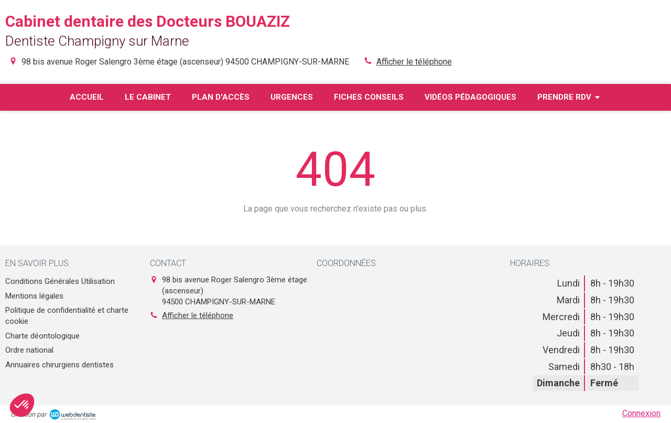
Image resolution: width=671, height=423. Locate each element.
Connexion (641, 413)
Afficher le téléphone (414, 62)
